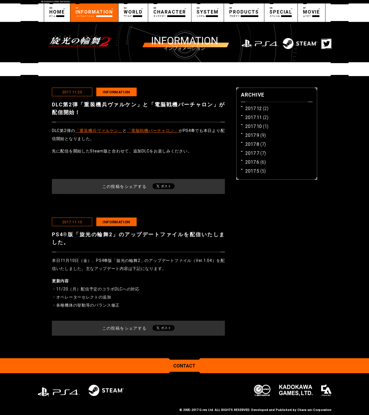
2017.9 (252, 135)
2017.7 (252, 153)
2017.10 (253, 126)
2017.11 (253, 117)
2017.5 (252, 171)
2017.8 (252, 144)
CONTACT (184, 366)
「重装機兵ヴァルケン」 (99, 130)
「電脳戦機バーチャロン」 (152, 130)
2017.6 (252, 162)
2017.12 (253, 108)
